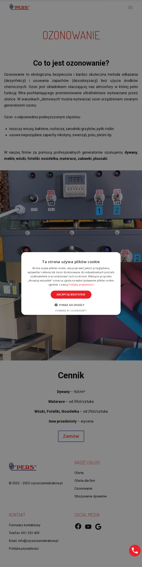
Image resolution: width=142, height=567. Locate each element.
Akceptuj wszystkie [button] (71, 294)
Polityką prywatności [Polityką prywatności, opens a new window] (81, 284)
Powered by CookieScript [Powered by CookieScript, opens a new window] (70, 310)
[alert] (71, 283)
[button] (71, 305)
